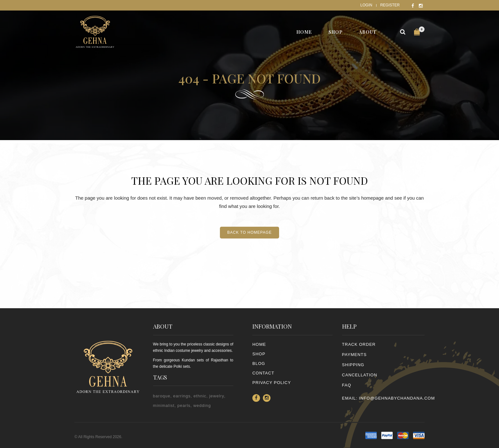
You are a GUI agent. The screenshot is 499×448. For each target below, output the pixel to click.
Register (390, 5)
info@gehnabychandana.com (397, 398)
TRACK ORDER (359, 344)
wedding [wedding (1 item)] (202, 405)
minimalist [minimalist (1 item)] (164, 405)
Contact (263, 373)
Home (259, 344)
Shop (258, 354)
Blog (258, 363)
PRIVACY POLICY (271, 382)
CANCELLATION (359, 375)
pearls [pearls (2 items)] (183, 405)
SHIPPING (353, 364)
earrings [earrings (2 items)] (182, 396)
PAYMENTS (354, 354)
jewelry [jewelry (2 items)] (216, 396)
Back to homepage (249, 232)
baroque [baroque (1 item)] (162, 396)
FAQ (346, 385)
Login (366, 5)
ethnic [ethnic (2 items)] (200, 396)
